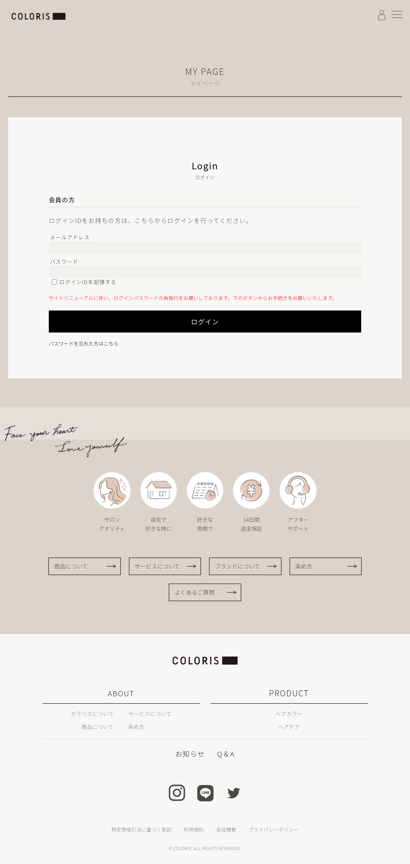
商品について (71, 566)
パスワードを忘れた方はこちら (84, 343)
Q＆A (225, 753)
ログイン (158, 321)
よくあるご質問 (194, 592)
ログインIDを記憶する (88, 281)
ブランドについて (237, 566)
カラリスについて (86, 713)
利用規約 (194, 828)
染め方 (303, 566)
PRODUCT (289, 693)
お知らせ (191, 753)
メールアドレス (70, 237)
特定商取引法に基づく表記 (141, 828)
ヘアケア (289, 726)
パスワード (64, 261)
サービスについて (157, 566)
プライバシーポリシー (274, 828)
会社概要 (226, 828)
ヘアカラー (288, 713)
